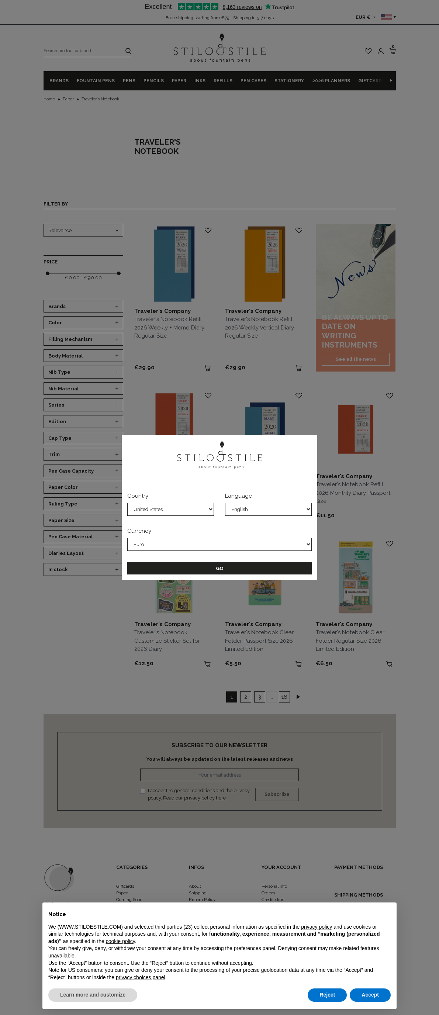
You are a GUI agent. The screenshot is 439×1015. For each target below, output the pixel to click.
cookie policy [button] (120, 941)
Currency (139, 531)
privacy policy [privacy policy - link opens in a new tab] (316, 927)
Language (238, 496)
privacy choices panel (140, 977)
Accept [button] (370, 995)
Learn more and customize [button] (92, 995)
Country (137, 496)
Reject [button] (327, 995)
